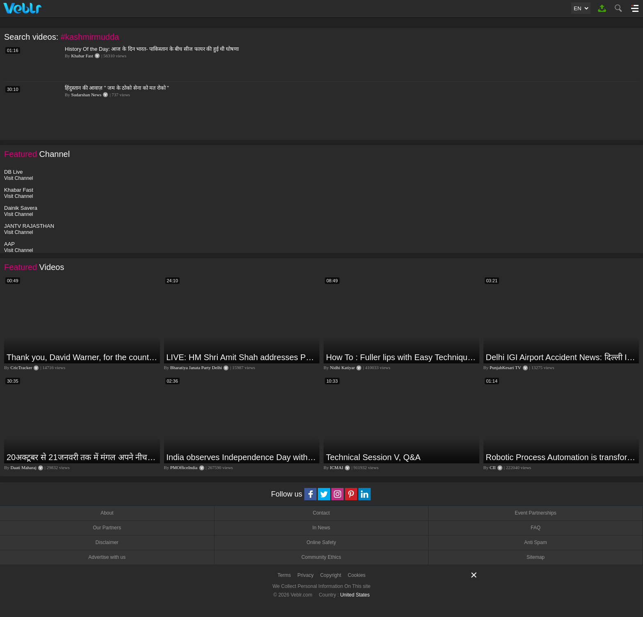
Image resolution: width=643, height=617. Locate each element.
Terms (284, 575)
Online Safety (321, 542)
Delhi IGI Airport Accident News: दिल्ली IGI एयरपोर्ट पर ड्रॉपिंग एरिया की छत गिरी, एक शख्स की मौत (561, 357)
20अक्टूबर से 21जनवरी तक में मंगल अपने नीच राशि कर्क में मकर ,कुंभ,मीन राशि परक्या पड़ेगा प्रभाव (82, 457)
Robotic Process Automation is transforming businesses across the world (561, 457)
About (106, 513)
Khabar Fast (82, 55)
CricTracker (21, 367)
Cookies (356, 575)
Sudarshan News (86, 94)
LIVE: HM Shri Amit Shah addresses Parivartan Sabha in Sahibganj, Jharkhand (242, 357)
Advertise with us (106, 557)
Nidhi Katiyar (342, 367)
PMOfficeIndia (183, 467)
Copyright (330, 575)
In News (321, 528)
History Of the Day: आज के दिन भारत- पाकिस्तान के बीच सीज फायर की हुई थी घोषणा (152, 49)
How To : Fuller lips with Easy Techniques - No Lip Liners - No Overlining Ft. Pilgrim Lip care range (401, 357)
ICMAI (336, 467)
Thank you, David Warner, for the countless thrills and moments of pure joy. (82, 357)
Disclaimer (107, 542)
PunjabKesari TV (505, 367)
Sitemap (536, 557)
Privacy (305, 575)
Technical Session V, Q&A (373, 457)
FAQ (535, 528)
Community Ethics (321, 557)
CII (493, 467)
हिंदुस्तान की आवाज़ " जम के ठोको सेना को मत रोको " (117, 88)
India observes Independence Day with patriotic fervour (242, 457)
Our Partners (107, 528)
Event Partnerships (535, 513)
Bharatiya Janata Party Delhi (196, 367)
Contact (321, 513)
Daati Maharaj (23, 467)
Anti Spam (535, 542)
